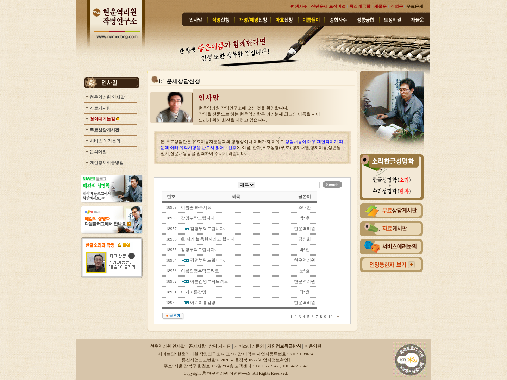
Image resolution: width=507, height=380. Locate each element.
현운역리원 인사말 (107, 97)
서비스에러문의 (249, 346)
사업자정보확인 (273, 359)
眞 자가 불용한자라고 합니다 (208, 239)
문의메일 (98, 151)
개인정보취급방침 (106, 162)
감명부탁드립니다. (198, 218)
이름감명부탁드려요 (200, 270)
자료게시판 (100, 108)
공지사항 (198, 346)
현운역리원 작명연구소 (228, 373)
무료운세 (414, 6)
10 (330, 316)
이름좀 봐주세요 (196, 207)
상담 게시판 (220, 346)
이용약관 (313, 346)
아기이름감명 (193, 291)
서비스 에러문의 (104, 140)
